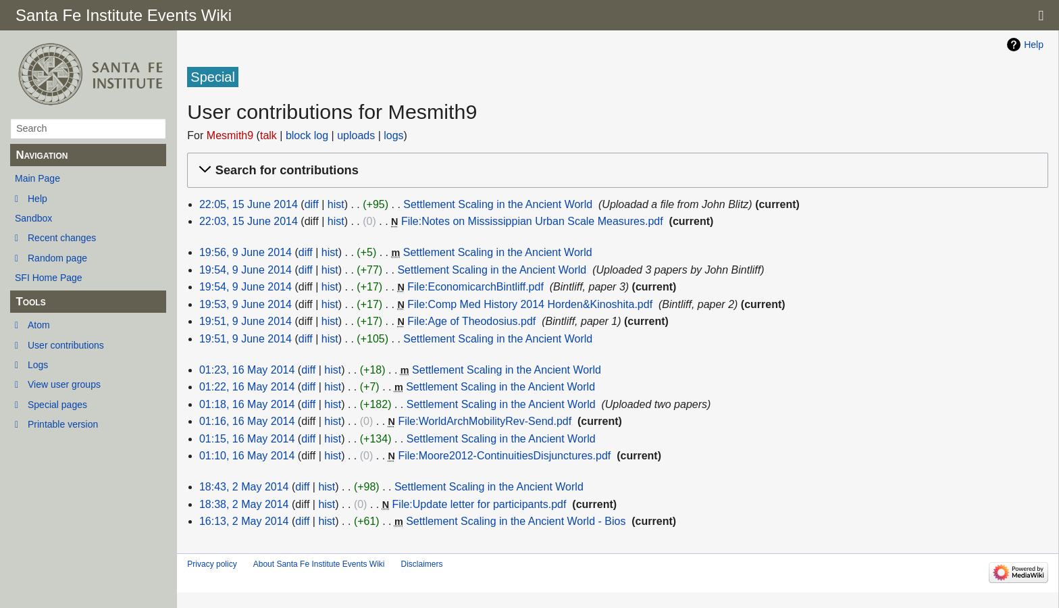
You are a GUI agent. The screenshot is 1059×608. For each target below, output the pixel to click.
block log (307, 135)
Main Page (37, 178)
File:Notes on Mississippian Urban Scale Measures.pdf (532, 221)
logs (393, 135)
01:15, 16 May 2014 (246, 439)
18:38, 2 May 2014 (244, 504)
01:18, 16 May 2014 (246, 404)
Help (37, 198)
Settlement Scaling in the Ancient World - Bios (515, 521)
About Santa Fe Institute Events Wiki (319, 564)
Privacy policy (211, 564)
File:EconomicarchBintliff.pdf (475, 287)
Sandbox (33, 218)
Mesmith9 (230, 135)
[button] (616, 170)
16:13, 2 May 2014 (244, 521)
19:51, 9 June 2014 (245, 321)
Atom (39, 325)
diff (312, 204)
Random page (57, 258)
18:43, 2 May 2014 (244, 486)
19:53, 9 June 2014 (245, 304)
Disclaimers (421, 564)
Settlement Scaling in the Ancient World (497, 204)
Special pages (57, 404)
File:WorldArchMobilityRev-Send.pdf (484, 421)
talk (268, 135)
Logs (38, 364)
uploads (356, 135)
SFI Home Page (48, 277)
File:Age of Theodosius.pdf (471, 321)
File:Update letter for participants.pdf (479, 504)
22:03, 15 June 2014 (248, 221)
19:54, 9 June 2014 (245, 270)
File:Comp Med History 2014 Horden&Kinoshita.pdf (529, 304)
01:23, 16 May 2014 (246, 370)
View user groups (64, 384)
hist (336, 204)
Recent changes (62, 237)
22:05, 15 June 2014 (248, 204)
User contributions (66, 345)
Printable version (63, 424)
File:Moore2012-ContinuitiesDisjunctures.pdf (504, 455)
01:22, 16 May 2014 (246, 386)
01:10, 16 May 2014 (246, 455)
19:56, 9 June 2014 (245, 252)
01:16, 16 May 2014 (246, 421)
